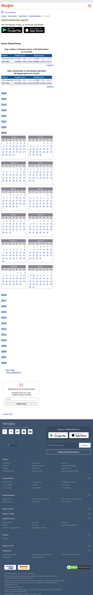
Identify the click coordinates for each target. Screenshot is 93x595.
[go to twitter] (17, 431)
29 (6, 154)
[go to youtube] (30, 431)
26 (20, 152)
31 (13, 154)
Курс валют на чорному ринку (71, 499)
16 (10, 149)
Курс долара (36, 463)
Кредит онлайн (37, 471)
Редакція (64, 522)
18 (17, 149)
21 (3, 152)
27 (24, 152)
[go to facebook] (4, 431)
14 (3, 149)
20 (24, 149)
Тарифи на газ (66, 468)
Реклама (5, 539)
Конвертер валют (8, 471)
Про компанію (7, 522)
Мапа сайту (8, 414)
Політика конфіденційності (11, 528)
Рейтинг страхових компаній (71, 554)
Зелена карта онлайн (9, 554)
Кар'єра (5, 525)
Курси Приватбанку (13, 372)
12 (20, 146)
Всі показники (10, 12)
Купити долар (7, 501)
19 (20, 149)
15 (6, 149)
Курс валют (6, 463)
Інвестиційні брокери (68, 466)
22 (6, 152)
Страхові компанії (38, 557)
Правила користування (69, 525)
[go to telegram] (11, 431)
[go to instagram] (24, 431)
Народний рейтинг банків (70, 471)
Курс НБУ (5, 466)
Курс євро (64, 463)
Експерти (35, 525)
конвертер (49, 65)
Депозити (35, 468)
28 (3, 154)
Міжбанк (5, 468)
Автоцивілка (6, 557)
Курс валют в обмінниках (40, 499)
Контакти (35, 522)
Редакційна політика (39, 528)
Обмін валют (6, 499)
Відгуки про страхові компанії (42, 554)
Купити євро (36, 501)
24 (13, 152)
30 (10, 154)
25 (17, 152)
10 (13, 146)
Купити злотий (66, 501)
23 (10, 152)
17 (13, 149)
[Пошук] (85, 445)
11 (17, 146)
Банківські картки (38, 466)
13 (24, 146)
